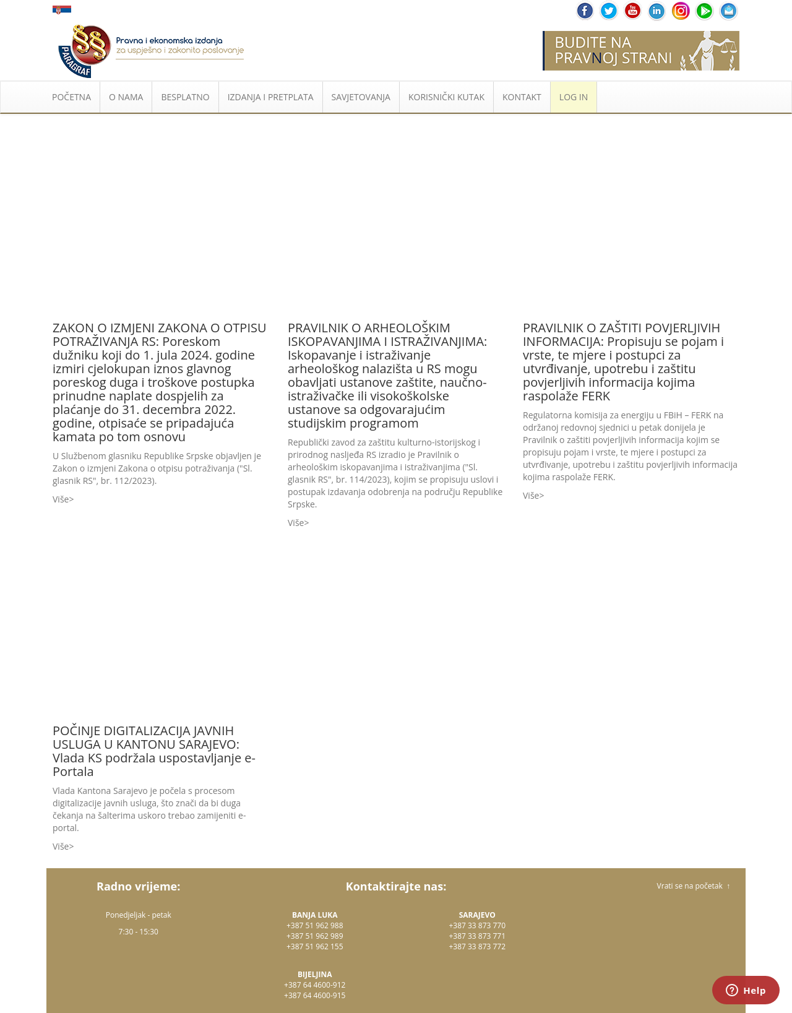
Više (61, 499)
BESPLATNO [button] (185, 97)
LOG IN (573, 97)
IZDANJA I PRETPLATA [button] (271, 97)
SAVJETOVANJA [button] (361, 97)
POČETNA (71, 97)
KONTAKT (521, 97)
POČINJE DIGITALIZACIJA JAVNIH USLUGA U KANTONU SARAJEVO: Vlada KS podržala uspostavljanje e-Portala (154, 751)
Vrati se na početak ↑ (693, 886)
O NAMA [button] (126, 97)
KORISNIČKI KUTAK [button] (446, 97)
